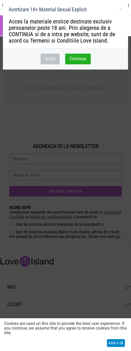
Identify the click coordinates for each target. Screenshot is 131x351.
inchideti (120, 10)
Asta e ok (115, 343)
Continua (78, 58)
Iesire (50, 58)
